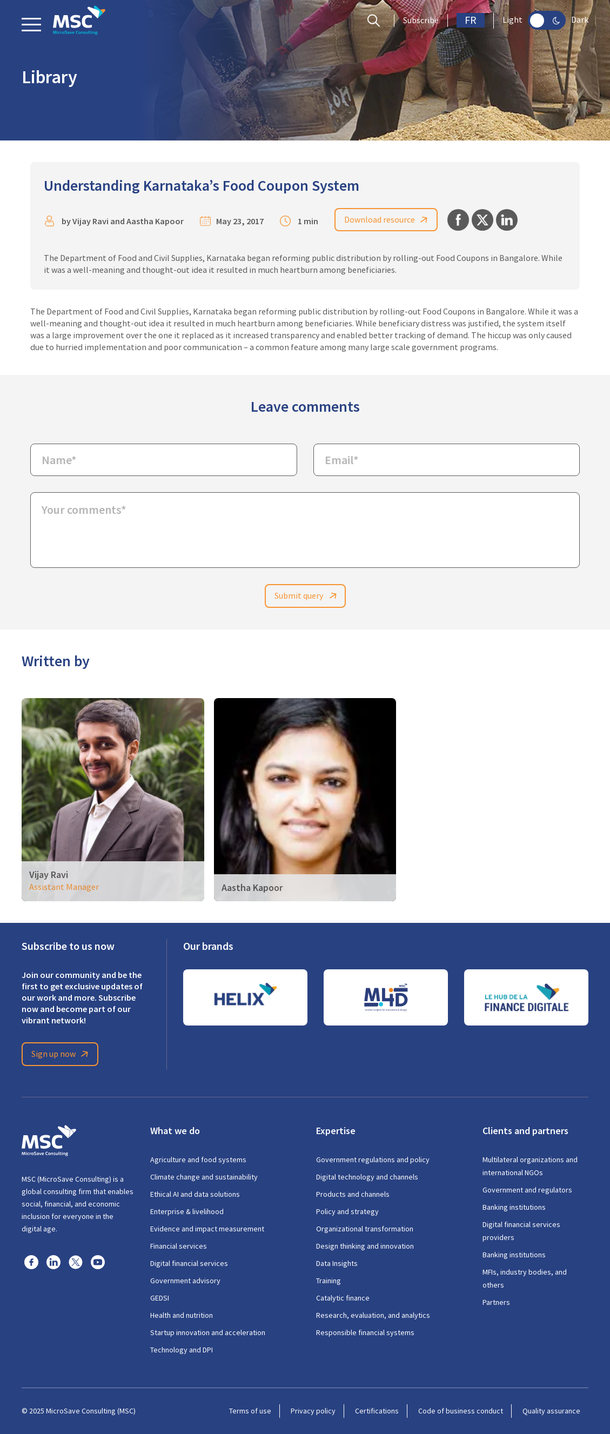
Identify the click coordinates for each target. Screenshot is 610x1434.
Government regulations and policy (373, 1159)
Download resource (388, 220)
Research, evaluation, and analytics (373, 1315)
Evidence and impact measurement (207, 1229)
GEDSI (159, 1298)
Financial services (178, 1246)
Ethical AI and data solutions (195, 1194)
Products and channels (353, 1194)
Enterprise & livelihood (187, 1211)
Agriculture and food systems (198, 1159)
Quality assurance (551, 1411)
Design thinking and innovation (365, 1246)
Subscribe (421, 20)
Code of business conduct (460, 1411)
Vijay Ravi (90, 221)
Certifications (377, 1411)
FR (471, 20)
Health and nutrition (181, 1315)
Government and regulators (527, 1190)
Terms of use (250, 1411)
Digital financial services (189, 1263)
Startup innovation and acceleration (207, 1332)
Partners (496, 1302)
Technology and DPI (181, 1350)
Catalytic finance (343, 1298)
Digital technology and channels (367, 1177)
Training (328, 1280)
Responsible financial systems (365, 1332)
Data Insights (337, 1263)
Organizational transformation (364, 1229)
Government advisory (185, 1280)
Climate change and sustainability (204, 1177)
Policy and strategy (347, 1211)
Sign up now (61, 1054)
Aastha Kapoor (155, 221)
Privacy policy (313, 1411)
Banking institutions (514, 1207)
